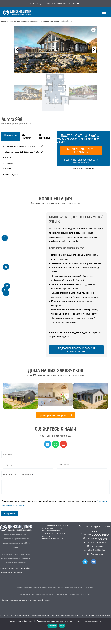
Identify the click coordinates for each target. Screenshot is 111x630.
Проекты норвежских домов (48, 22)
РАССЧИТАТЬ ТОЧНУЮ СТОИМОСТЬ (81, 151)
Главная (3, 22)
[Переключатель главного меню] (104, 13)
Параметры (10, 136)
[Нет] (107, 623)
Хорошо (52, 626)
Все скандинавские (26, 22)
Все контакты (97, 554)
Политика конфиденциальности (52, 537)
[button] (16, 51)
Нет (62, 626)
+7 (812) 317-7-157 (42, 3)
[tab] (10, 137)
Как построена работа (55, 533)
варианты (44, 137)
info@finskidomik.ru (97, 550)
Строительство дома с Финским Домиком (52, 529)
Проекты (12, 22)
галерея (26, 137)
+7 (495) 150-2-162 (63, 3)
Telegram (102, 542)
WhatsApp (102, 538)
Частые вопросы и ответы (55, 525)
